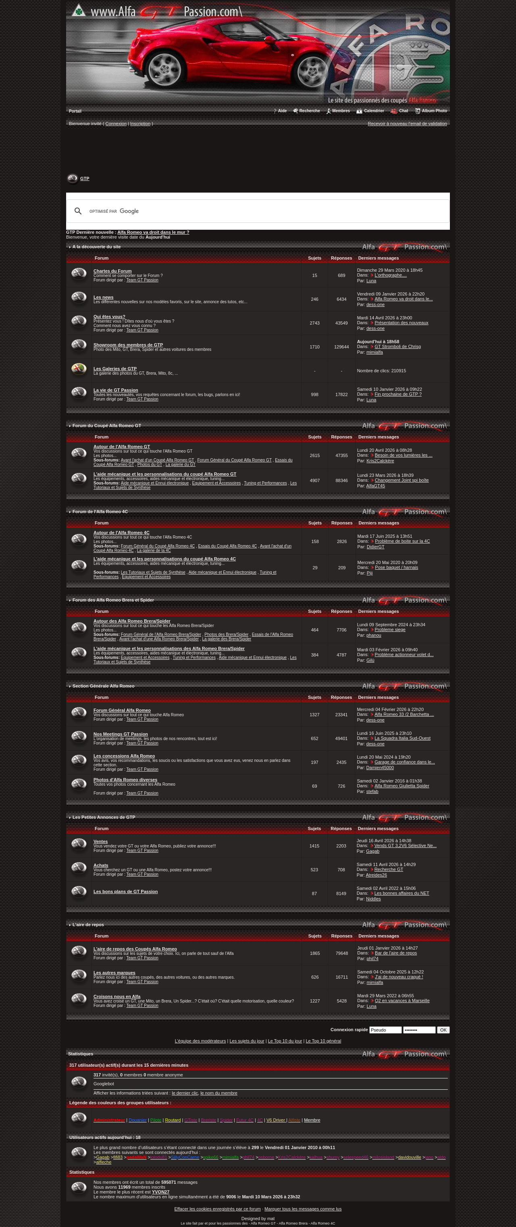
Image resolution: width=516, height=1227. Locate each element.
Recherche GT (389, 869)
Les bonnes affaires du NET (402, 893)
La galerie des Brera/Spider (226, 639)
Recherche (310, 111)
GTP (84, 178)
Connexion (116, 123)
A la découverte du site (97, 246)
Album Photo (434, 111)
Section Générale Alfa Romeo (104, 686)
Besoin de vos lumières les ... (404, 455)
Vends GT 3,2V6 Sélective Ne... (406, 845)
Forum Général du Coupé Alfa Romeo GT (234, 460)
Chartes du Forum (113, 270)
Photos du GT (149, 464)
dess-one (375, 304)
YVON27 (160, 1191)
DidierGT (376, 546)
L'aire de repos (88, 924)
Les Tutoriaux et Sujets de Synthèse (153, 572)
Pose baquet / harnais (396, 567)
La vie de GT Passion (116, 390)
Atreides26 (376, 875)
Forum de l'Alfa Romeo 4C (100, 511)
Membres (341, 111)
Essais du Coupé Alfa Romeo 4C (227, 546)
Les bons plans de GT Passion (126, 891)
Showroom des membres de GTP (128, 344)
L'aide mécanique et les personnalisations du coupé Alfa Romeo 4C (165, 558)
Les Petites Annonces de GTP (104, 817)
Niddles (373, 898)
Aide (282, 111)
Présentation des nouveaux (401, 322)
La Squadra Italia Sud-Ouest (403, 738)
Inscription (140, 123)
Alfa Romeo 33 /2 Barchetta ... (404, 714)
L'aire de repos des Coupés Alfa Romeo (135, 948)
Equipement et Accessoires (216, 483)
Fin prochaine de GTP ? (398, 394)
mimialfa (374, 352)
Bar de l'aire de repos (396, 952)
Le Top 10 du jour (285, 1040)
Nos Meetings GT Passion (121, 734)
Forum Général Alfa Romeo (122, 710)
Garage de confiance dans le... (405, 761)
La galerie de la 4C (154, 550)
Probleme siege (390, 629)
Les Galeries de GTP (115, 368)
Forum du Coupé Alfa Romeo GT (107, 425)
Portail (75, 111)
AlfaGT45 (375, 485)
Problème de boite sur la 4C (402, 541)
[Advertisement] (258, 152)
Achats (101, 865)
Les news (104, 297)
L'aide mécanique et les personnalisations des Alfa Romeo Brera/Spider (169, 648)
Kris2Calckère (380, 460)
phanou (373, 635)
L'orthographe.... (391, 275)
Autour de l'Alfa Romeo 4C (122, 532)
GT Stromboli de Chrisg (398, 346)
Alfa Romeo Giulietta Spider (402, 785)
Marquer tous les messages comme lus (302, 1208)
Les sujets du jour (246, 1040)
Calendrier (374, 111)
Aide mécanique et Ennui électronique (155, 483)
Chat (403, 111)
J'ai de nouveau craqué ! (399, 976)
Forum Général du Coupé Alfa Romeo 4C (158, 546)
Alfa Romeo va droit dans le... (404, 298)
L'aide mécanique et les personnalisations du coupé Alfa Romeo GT (165, 474)
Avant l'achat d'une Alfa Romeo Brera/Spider (159, 639)
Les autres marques (114, 972)
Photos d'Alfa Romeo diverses (126, 779)
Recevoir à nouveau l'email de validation (407, 123)
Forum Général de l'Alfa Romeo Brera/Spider (161, 634)
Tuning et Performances (265, 483)
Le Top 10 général (323, 1040)
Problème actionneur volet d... (404, 654)
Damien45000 (380, 767)
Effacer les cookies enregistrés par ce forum (218, 1208)
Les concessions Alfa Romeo (124, 755)
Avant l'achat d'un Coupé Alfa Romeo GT (157, 460)
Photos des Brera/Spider (226, 634)
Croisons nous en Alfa (117, 996)
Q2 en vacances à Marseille (402, 1000)
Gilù (370, 660)
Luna (371, 280)
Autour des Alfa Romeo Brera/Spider (132, 621)
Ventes (101, 841)
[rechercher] (256, 211)
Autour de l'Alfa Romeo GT (122, 446)
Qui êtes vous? (109, 316)
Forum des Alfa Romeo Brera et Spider (113, 600)
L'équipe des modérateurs (200, 1040)
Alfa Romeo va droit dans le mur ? (153, 232)
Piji (370, 573)
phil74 (373, 958)
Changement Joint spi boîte (402, 480)
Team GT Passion (142, 280)
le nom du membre (218, 1093)
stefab (372, 791)
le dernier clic (185, 1093)
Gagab (372, 851)
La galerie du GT (181, 464)
